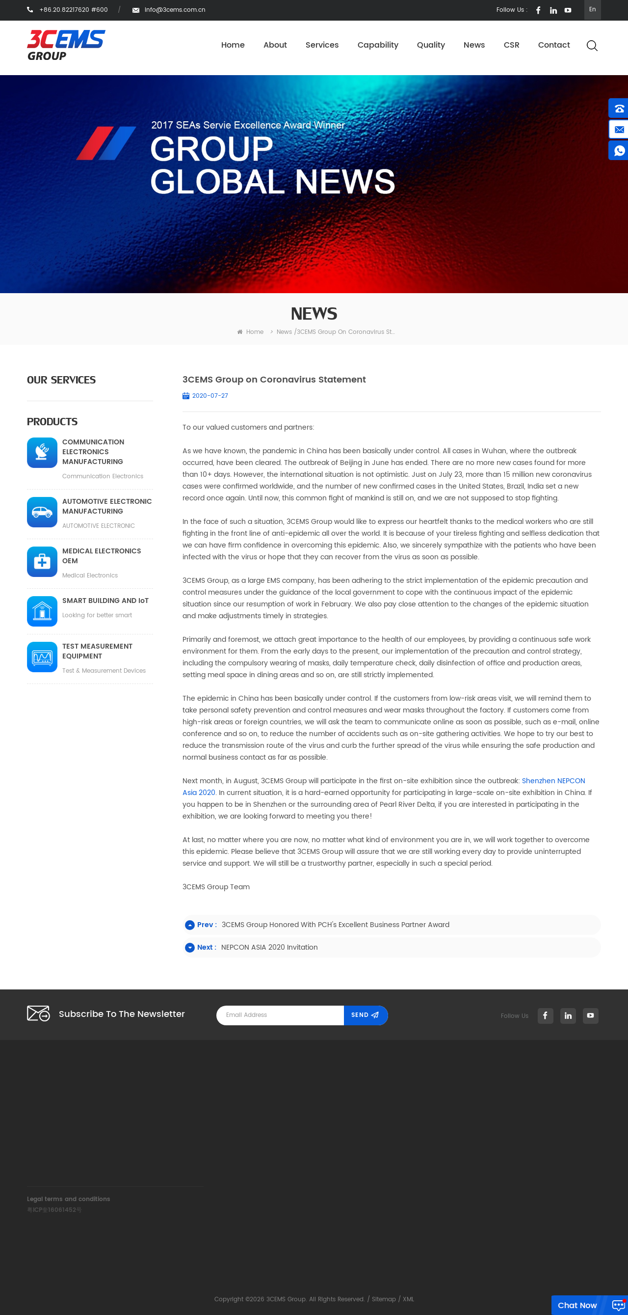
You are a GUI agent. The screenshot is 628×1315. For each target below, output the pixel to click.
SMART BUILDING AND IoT (105, 601)
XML (408, 1299)
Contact (554, 45)
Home (233, 45)
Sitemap (384, 1299)
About (275, 45)
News (474, 45)
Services (322, 45)
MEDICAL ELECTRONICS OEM (101, 556)
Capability (378, 45)
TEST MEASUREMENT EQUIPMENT (97, 651)
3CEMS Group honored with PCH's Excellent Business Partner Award (335, 925)
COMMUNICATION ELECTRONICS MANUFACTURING (93, 452)
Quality (431, 45)
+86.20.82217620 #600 (222, 1118)
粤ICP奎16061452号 (54, 1210)
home (250, 332)
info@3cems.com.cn (175, 10)
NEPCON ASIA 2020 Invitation (269, 947)
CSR (512, 45)
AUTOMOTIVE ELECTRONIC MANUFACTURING (107, 507)
